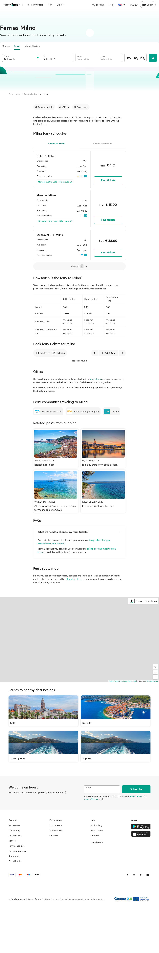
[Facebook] (127, 875)
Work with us (56, 830)
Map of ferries (73, 579)
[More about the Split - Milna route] (55, 181)
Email (88, 787)
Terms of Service (91, 799)
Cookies (45, 899)
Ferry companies (17, 850)
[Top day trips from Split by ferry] (103, 448)
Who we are (55, 825)
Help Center (96, 830)
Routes (12, 840)
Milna (45, 94)
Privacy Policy (136, 796)
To (44, 56)
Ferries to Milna (56, 143)
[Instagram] (134, 875)
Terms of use (33, 899)
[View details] (66, 792)
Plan (50, 4)
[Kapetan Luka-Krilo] (48, 411)
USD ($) (134, 4)
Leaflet (111, 681)
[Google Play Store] (140, 826)
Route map (14, 856)
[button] (54, 353)
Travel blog (14, 830)
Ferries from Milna (102, 143)
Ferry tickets (14, 94)
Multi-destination (32, 46)
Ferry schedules (31, 94)
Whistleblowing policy (74, 899)
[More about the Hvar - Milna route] (55, 221)
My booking (98, 4)
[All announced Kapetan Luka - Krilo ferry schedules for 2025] (56, 491)
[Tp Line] (111, 411)
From (6, 56)
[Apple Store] (140, 834)
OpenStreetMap (152, 681)
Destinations (15, 835)
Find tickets (108, 180)
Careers (53, 835)
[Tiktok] (141, 875)
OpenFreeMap (120, 681)
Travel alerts (96, 842)
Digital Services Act (95, 899)
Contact (94, 835)
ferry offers (95, 379)
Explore (61, 4)
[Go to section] (44, 107)
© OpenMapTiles (132, 681)
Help (111, 4)
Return (17, 46)
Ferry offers (35, 4)
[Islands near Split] (56, 448)
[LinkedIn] (147, 875)
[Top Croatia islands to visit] (103, 491)
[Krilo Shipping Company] (83, 411)
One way (6, 46)
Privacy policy (57, 899)
